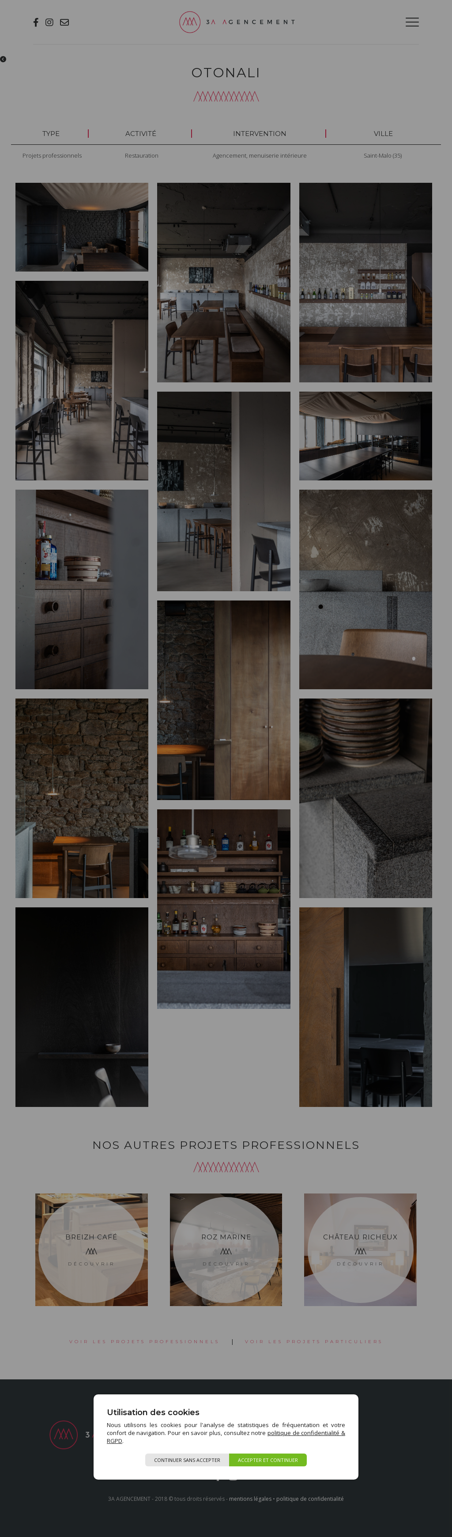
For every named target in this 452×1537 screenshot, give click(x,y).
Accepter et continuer (268, 1460)
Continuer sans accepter (187, 1460)
